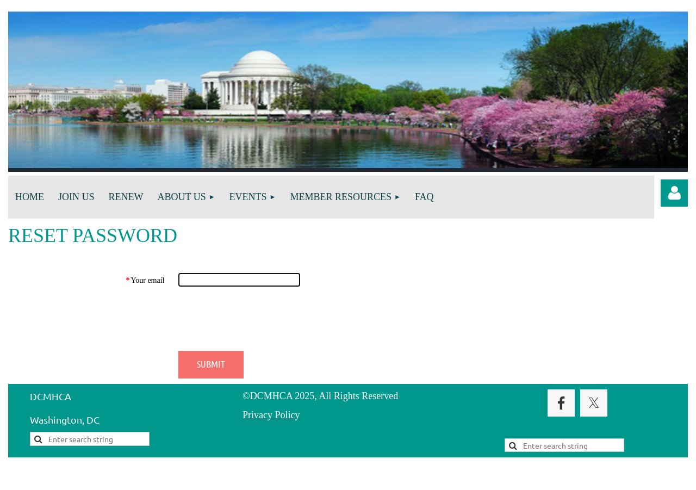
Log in (674, 193)
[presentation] (261, 318)
